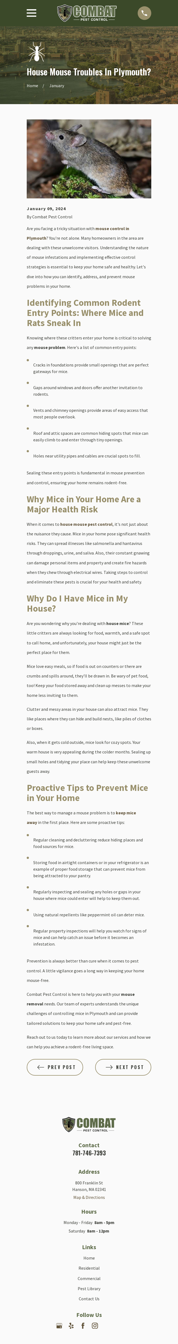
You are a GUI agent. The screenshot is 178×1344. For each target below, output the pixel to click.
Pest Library (89, 1288)
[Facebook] (83, 1326)
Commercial (89, 1278)
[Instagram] (95, 1326)
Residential (89, 1268)
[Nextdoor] (107, 1326)
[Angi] (119, 1326)
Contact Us (89, 1298)
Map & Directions (89, 1197)
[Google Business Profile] (59, 1326)
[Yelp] (71, 1326)
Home (89, 1258)
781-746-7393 (89, 1152)
